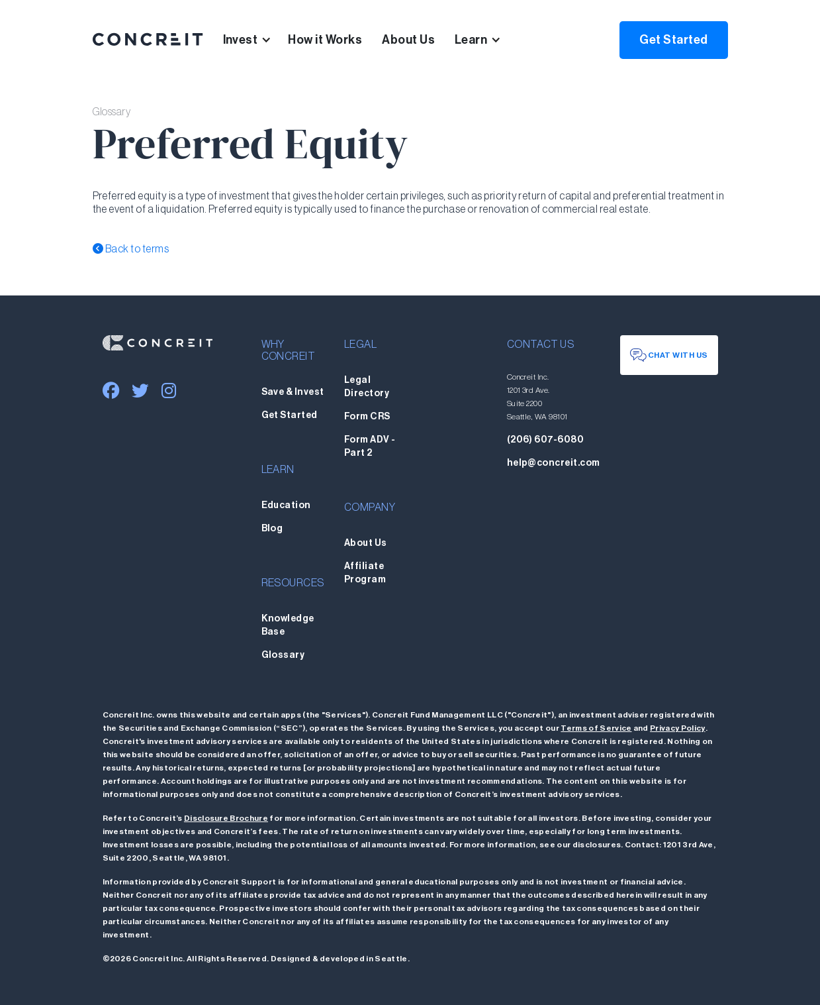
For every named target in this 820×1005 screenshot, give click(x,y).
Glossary (283, 655)
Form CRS (367, 416)
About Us (408, 40)
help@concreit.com (553, 463)
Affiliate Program (365, 573)
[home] (148, 40)
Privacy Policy (677, 728)
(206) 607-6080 (545, 440)
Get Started (673, 40)
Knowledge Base (287, 625)
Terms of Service (596, 728)
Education (286, 505)
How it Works (325, 40)
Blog (272, 528)
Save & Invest (292, 392)
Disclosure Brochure (226, 818)
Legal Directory (366, 387)
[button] (256, 40)
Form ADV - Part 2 (370, 446)
